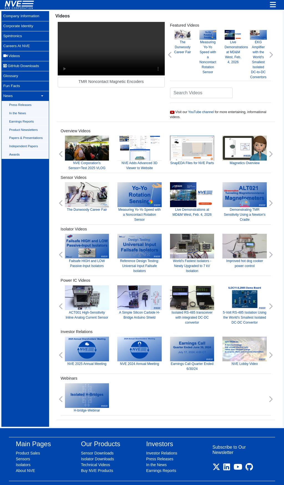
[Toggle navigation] (273, 5)
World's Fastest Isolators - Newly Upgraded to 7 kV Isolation (197, 247)
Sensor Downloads (97, 441)
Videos (12, 51)
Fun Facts (12, 78)
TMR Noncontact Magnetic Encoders (121, 78)
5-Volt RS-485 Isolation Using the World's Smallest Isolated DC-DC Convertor (246, 297)
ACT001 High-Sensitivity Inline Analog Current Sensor (98, 297)
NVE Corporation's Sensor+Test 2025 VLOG (98, 151)
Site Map (81, 474)
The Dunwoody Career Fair (189, 44)
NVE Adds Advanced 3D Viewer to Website (148, 151)
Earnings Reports (22, 111)
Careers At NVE (17, 42)
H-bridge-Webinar (98, 386)
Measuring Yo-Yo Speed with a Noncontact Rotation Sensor (212, 51)
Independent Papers (24, 134)
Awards (15, 142)
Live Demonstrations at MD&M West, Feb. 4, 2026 (239, 49)
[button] (270, 54)
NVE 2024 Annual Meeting (148, 342)
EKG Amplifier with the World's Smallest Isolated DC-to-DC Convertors (260, 54)
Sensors (23, 447)
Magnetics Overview (246, 148)
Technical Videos (95, 452)
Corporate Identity (18, 24)
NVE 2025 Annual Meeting (98, 342)
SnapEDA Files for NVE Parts (197, 151)
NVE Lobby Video (246, 342)
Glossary (11, 69)
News (8, 87)
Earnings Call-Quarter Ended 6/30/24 (197, 344)
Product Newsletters (24, 118)
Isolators (23, 452)
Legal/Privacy (103, 474)
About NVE (25, 458)
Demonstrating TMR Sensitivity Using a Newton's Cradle (246, 198)
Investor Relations (161, 441)
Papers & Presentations (27, 126)
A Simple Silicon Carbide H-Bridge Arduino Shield (148, 295)
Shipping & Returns (188, 474)
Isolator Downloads (97, 447)
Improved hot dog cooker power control (246, 245)
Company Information (21, 15)
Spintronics (12, 33)
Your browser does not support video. (121, 47)
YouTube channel (208, 111)
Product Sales (28, 441)
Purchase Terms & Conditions (143, 474)
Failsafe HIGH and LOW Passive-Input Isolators (98, 245)
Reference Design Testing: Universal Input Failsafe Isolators (148, 247)
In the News (18, 103)
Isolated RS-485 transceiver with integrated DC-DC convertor (197, 297)
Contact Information (225, 474)
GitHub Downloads (21, 60)
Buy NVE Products (97, 458)
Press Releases (21, 95)
